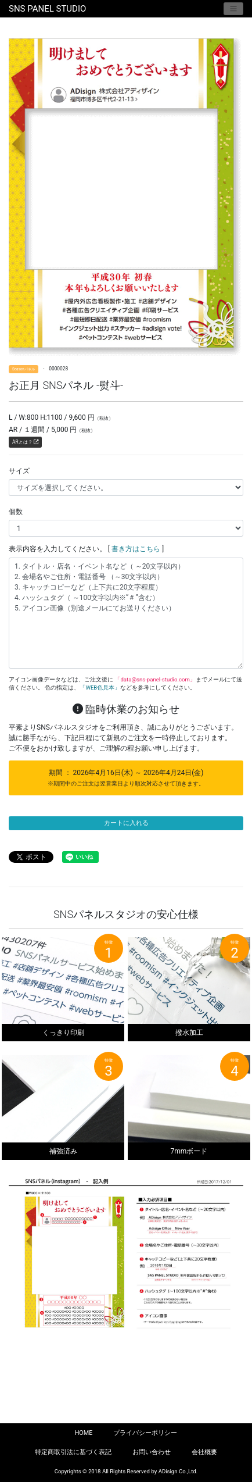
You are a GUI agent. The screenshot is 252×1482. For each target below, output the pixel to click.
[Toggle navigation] (233, 8)
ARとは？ (25, 442)
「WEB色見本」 (100, 687)
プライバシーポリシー (145, 1433)
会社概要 (204, 1452)
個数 (16, 512)
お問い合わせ (151, 1452)
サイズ (19, 471)
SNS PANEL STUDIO (47, 8)
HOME (84, 1433)
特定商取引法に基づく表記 (73, 1452)
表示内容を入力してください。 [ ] (86, 549)
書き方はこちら (135, 549)
